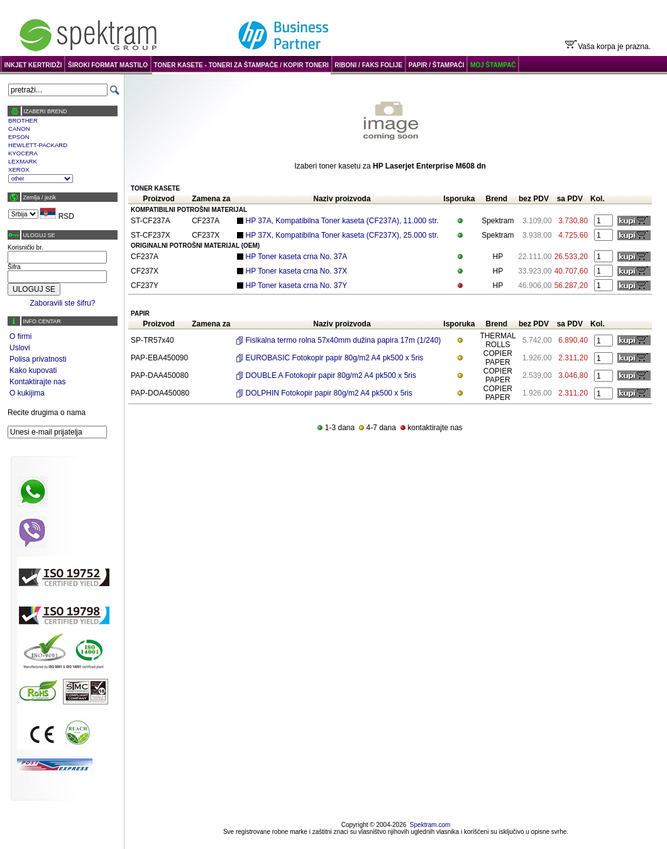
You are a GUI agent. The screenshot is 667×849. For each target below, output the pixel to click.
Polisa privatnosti (38, 359)
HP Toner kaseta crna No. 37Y (297, 285)
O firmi (20, 336)
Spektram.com (430, 824)
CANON (19, 128)
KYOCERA (23, 153)
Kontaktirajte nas (37, 381)
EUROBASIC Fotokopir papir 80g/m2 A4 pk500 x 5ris (335, 357)
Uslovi (19, 347)
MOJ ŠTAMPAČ (492, 65)
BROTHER (23, 120)
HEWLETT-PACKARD (37, 145)
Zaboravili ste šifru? (62, 303)
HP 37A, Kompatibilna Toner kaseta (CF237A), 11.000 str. (342, 220)
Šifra (14, 267)
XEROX (19, 169)
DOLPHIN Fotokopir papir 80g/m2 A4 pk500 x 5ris (329, 393)
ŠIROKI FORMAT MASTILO (108, 65)
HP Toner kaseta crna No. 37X (297, 271)
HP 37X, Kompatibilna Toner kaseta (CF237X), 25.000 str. (342, 235)
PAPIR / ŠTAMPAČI (437, 65)
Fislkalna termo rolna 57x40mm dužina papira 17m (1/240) (343, 340)
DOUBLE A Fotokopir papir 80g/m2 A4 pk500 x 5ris (331, 375)
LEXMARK (22, 161)
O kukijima (27, 393)
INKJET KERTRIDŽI (33, 65)
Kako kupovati (33, 370)
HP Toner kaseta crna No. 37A (297, 256)
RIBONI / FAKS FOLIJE (368, 65)
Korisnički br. (25, 247)
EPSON (19, 136)
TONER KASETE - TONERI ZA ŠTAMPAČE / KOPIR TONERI (241, 65)
